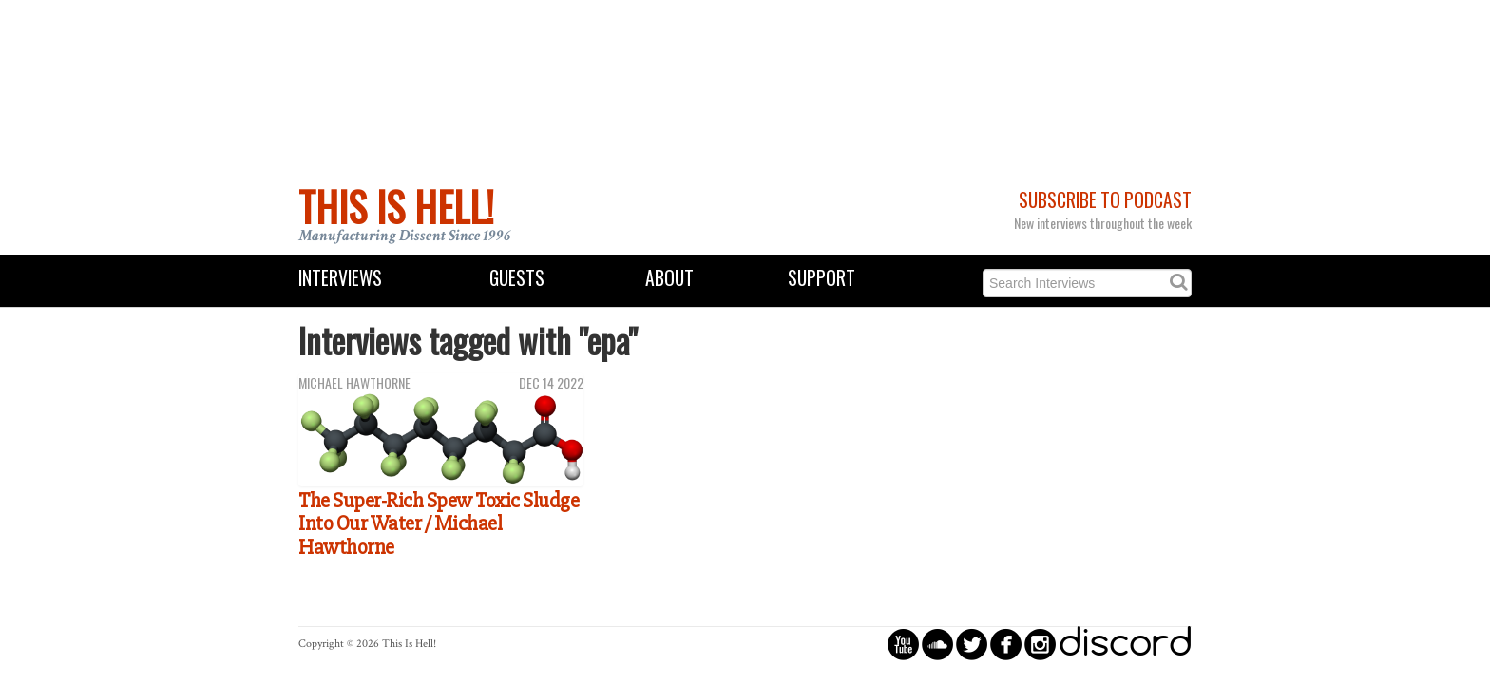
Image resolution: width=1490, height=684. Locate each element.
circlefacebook (1006, 643)
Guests (516, 278)
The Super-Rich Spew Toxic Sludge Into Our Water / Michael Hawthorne (438, 523)
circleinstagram (1040, 643)
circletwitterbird (971, 643)
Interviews (340, 278)
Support (821, 278)
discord (1125, 643)
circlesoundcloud (937, 643)
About (669, 278)
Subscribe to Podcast (1105, 200)
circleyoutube (903, 643)
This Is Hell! (396, 206)
